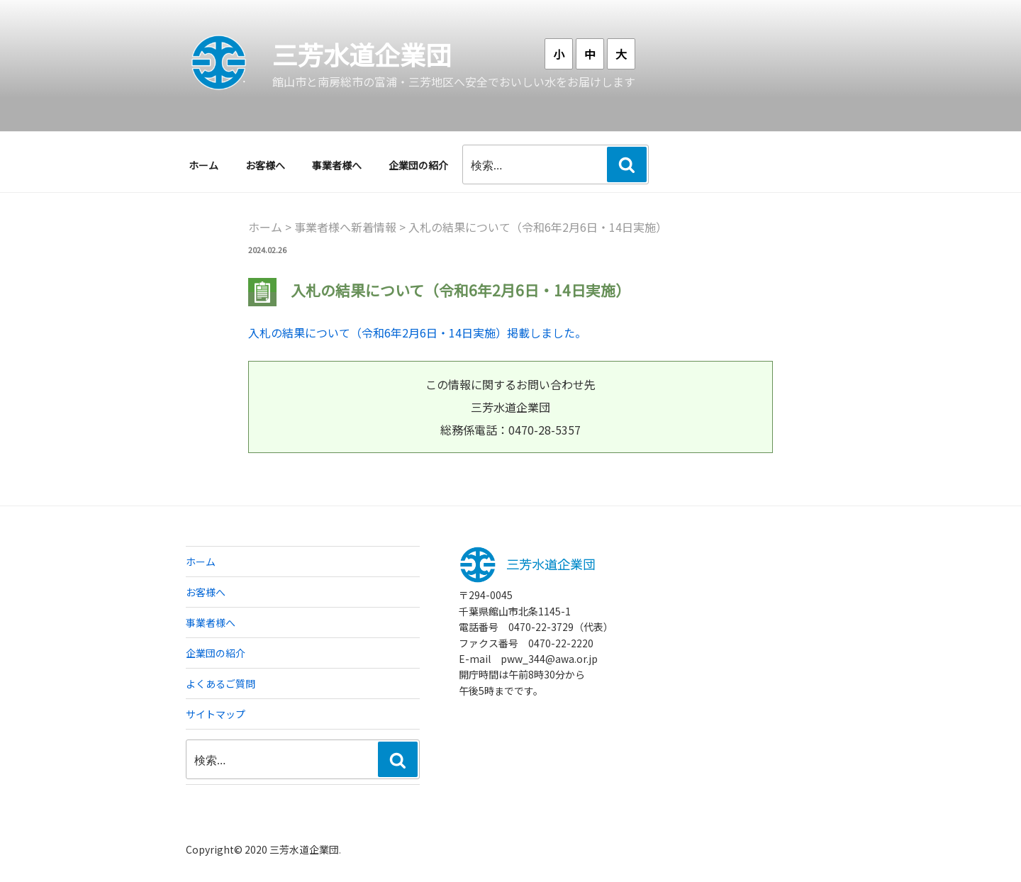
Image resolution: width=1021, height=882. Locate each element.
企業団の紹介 (418, 165)
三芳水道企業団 (361, 53)
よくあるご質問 (220, 683)
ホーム (203, 165)
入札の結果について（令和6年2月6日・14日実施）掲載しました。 (417, 332)
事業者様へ (337, 165)
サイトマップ (215, 714)
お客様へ (265, 165)
